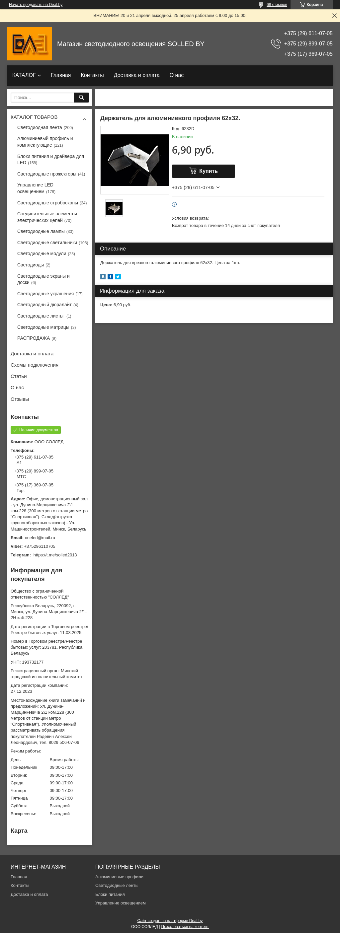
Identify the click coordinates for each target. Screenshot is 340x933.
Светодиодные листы (41, 316)
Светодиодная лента (39, 127)
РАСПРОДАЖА (33, 338)
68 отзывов (277, 4)
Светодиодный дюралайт (44, 304)
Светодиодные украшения (45, 293)
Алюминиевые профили (119, 876)
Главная (61, 75)
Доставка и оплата (137, 75)
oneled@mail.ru (40, 537)
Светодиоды (30, 264)
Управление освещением (120, 902)
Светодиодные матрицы (43, 327)
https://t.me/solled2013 (55, 554)
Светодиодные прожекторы (46, 174)
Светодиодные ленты (116, 885)
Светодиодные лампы (41, 231)
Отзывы (20, 399)
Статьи (19, 376)
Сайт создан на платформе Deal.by (170, 920)
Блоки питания (110, 894)
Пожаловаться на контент (185, 926)
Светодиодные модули (41, 253)
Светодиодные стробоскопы (47, 202)
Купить (208, 171)
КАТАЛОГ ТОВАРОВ (34, 117)
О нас (177, 75)
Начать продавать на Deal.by (35, 4)
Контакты (92, 75)
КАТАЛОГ (24, 75)
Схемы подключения (34, 365)
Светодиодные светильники (47, 242)
